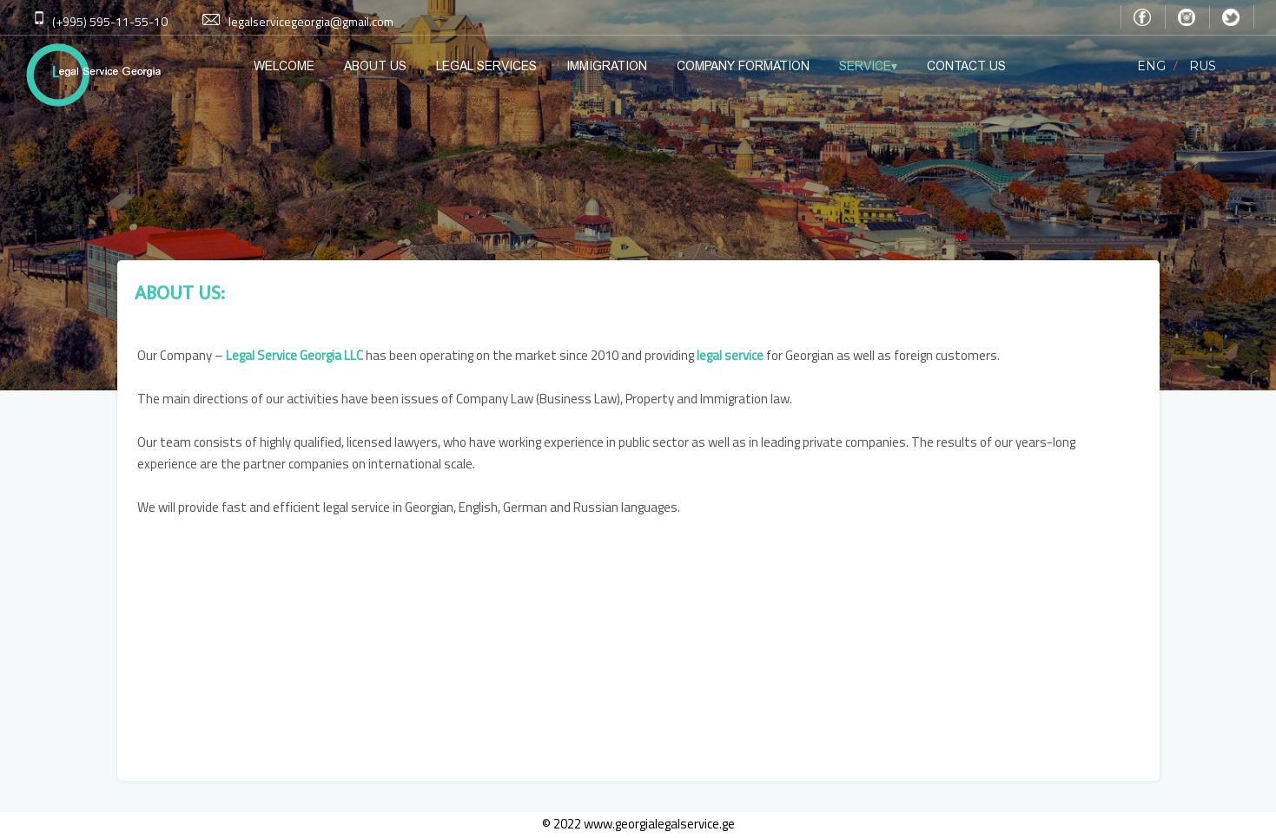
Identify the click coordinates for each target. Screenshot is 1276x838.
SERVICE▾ (868, 66)
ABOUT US (375, 66)
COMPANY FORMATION (743, 66)
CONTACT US (966, 66)
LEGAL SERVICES (486, 66)
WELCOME (284, 66)
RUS (1202, 66)
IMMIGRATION (606, 66)
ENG (1151, 66)
